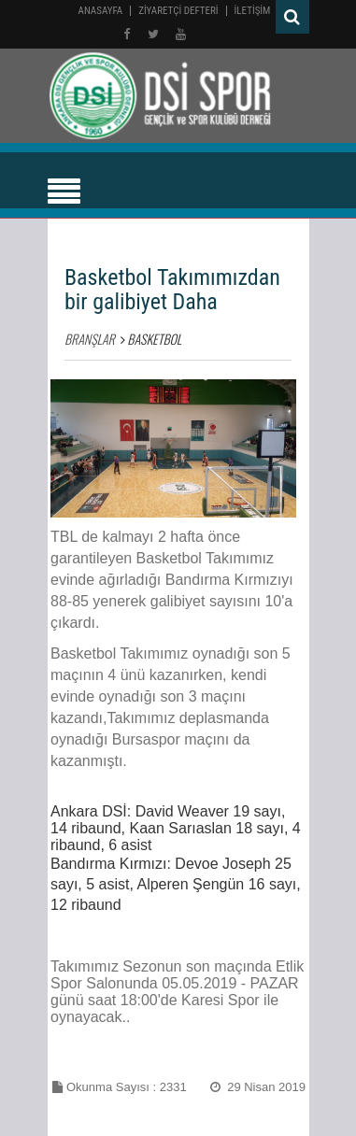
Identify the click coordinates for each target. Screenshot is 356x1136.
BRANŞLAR (89, 338)
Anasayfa (100, 11)
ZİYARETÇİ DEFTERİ (178, 11)
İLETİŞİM (253, 11)
